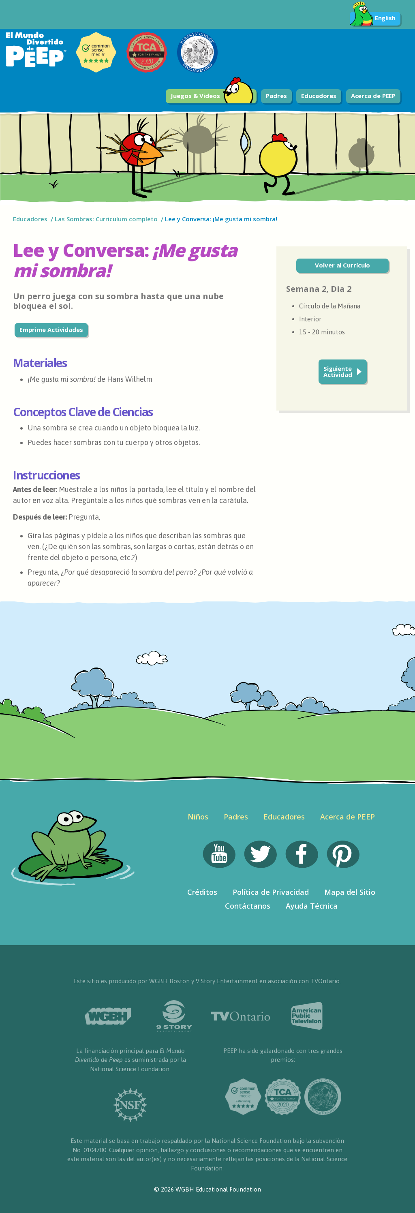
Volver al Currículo (342, 265)
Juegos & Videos (212, 96)
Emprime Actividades (51, 329)
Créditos (202, 892)
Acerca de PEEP (373, 96)
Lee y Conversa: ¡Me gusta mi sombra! (221, 219)
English (373, 19)
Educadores (318, 96)
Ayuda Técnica (312, 906)
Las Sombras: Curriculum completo (106, 219)
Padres (276, 96)
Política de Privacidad (271, 892)
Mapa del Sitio (349, 892)
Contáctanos (247, 906)
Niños (198, 817)
